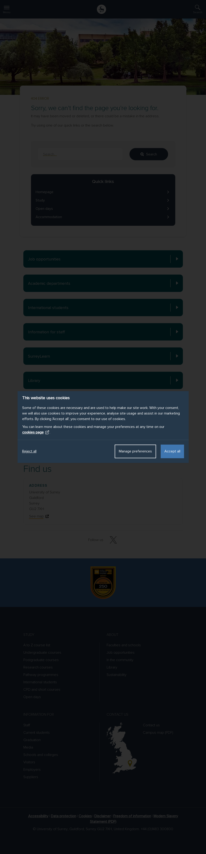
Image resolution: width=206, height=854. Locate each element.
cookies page (35, 432)
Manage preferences (135, 451)
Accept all (172, 451)
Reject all (29, 451)
